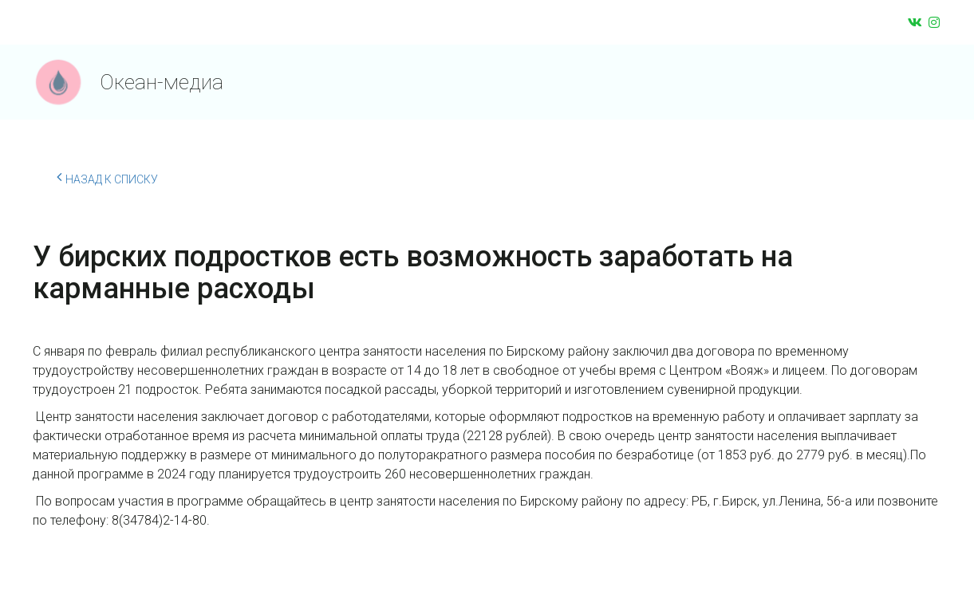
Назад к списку (107, 177)
